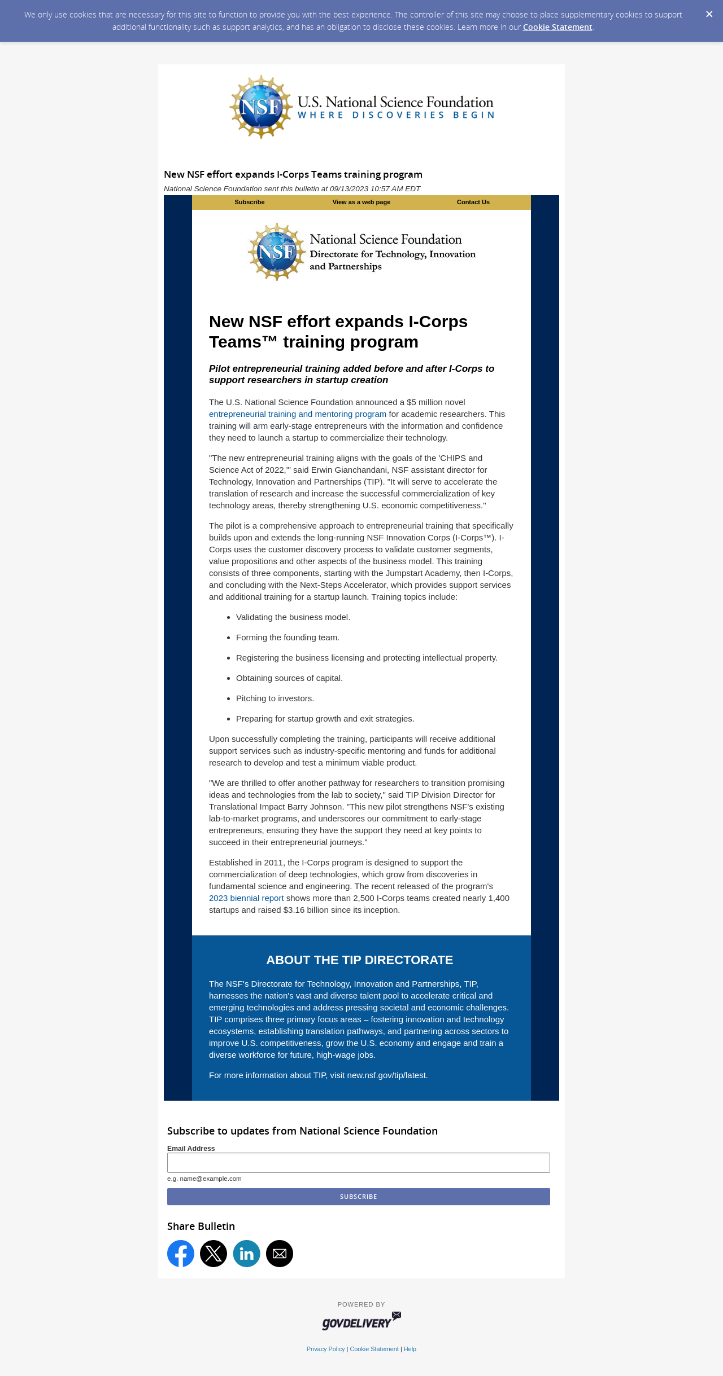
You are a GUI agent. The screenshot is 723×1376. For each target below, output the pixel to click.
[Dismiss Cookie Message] (709, 10)
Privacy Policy (326, 1349)
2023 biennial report (246, 898)
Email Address (191, 1149)
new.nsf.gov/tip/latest (386, 1075)
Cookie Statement (558, 26)
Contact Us (473, 202)
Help (410, 1349)
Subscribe (249, 202)
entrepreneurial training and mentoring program (297, 414)
